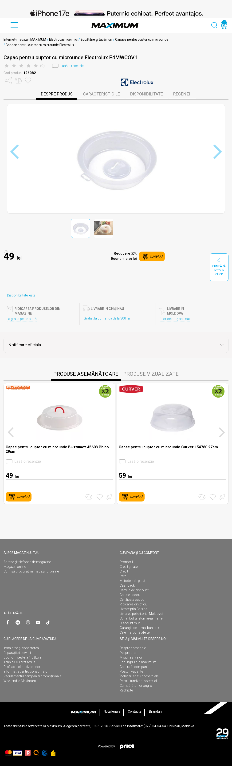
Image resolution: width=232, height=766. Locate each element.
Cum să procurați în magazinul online (31, 571)
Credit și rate (129, 567)
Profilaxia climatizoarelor (22, 667)
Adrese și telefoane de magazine (27, 562)
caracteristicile (101, 93)
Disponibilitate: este (21, 295)
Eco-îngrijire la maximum (138, 662)
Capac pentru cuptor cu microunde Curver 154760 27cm (168, 447)
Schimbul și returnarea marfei (141, 618)
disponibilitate (146, 93)
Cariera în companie (134, 667)
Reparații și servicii (17, 653)
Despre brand (129, 653)
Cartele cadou (130, 595)
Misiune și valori (131, 657)
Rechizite (126, 690)
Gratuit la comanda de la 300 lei (107, 318)
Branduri (155, 711)
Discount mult (130, 623)
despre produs (57, 93)
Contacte (135, 711)
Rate (123, 576)
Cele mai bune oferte (134, 632)
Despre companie (133, 648)
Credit (124, 571)
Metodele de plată (132, 581)
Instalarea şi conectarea (21, 648)
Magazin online (15, 567)
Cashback (127, 585)
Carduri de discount (134, 590)
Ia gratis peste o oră (22, 319)
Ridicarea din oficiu (134, 604)
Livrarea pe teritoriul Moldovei (141, 614)
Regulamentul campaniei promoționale (32, 676)
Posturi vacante (131, 671)
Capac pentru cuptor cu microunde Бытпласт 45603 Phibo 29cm (57, 449)
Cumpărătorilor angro (136, 685)
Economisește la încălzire (22, 657)
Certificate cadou (132, 599)
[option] (116, 13)
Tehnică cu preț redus (19, 662)
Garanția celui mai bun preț (139, 628)
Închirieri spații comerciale (139, 676)
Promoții (126, 562)
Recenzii (182, 93)
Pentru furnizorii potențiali (138, 681)
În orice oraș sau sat (175, 319)
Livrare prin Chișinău (134, 609)
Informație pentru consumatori (26, 671)
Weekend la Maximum (20, 681)
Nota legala (112, 711)
